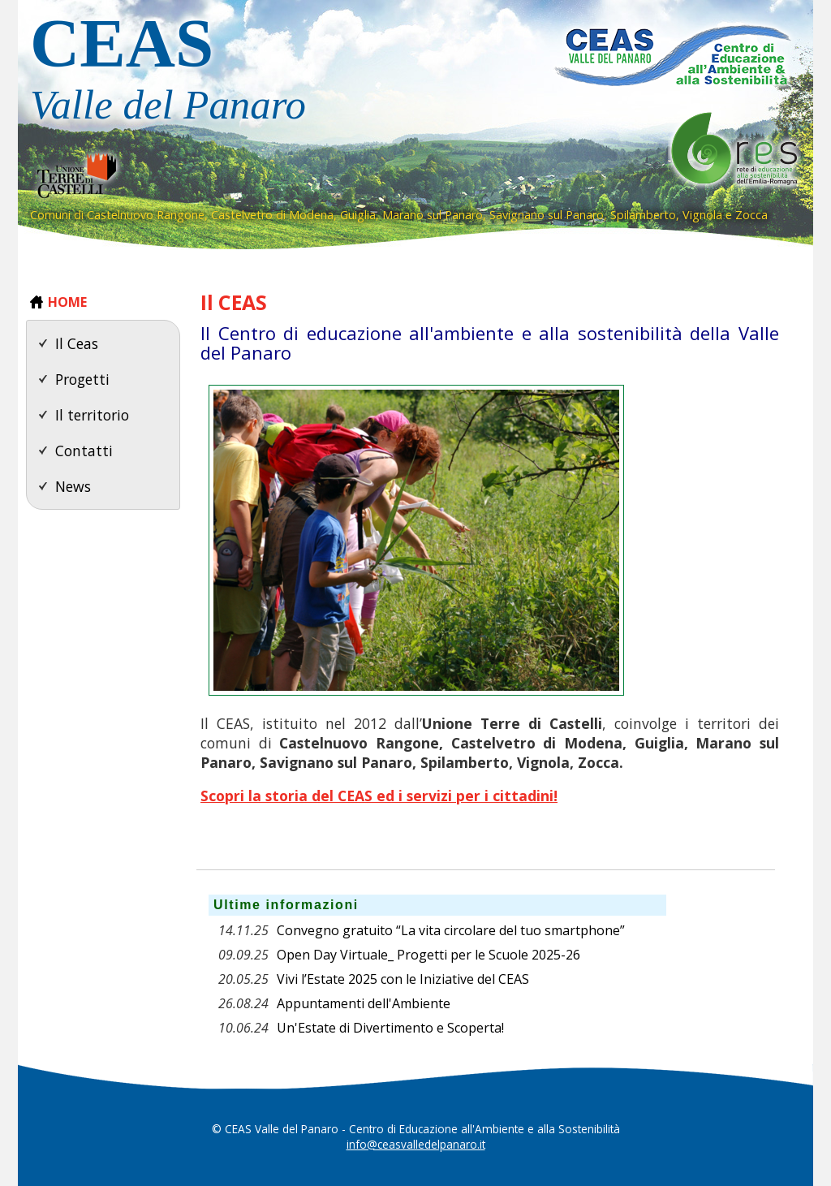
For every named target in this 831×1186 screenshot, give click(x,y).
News (73, 486)
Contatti (84, 450)
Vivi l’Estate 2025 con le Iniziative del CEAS (403, 979)
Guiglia (358, 214)
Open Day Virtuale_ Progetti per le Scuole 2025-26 (428, 955)
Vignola (702, 214)
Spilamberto (643, 214)
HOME (67, 302)
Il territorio (92, 415)
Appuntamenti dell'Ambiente (363, 1003)
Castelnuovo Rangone (146, 214)
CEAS (273, 72)
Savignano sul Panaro (546, 214)
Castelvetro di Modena (272, 214)
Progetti (82, 379)
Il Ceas (76, 343)
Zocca (751, 214)
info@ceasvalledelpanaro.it (416, 1144)
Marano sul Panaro (432, 214)
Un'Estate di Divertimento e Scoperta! (390, 1028)
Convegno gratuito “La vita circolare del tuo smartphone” (451, 930)
